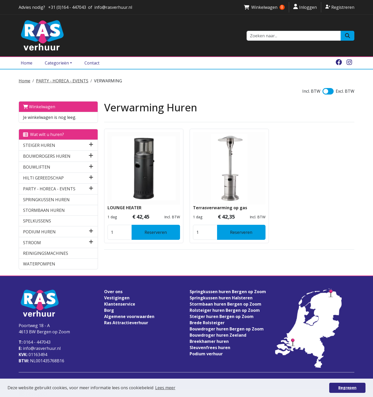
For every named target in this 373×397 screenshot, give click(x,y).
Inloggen (305, 7)
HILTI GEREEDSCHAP (43, 178)
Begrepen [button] (347, 387)
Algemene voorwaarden (129, 316)
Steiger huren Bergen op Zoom (222, 316)
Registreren (339, 7)
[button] (91, 145)
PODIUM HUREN (39, 232)
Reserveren (156, 232)
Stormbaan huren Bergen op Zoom (225, 304)
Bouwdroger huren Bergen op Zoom (227, 329)
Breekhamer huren (209, 341)
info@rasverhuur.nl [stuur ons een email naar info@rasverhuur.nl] (113, 7)
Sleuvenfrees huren (210, 347)
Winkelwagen (39, 107)
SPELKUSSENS (37, 221)
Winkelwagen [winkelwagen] (264, 7)
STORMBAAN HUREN (44, 210)
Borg (109, 310)
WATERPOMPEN (39, 264)
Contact (91, 63)
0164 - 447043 (35, 342)
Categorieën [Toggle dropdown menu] (57, 63)
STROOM (32, 243)
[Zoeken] (347, 36)
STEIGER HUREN (39, 145)
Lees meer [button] (165, 388)
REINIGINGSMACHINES (45, 253)
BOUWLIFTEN (36, 167)
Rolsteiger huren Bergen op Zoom (225, 310)
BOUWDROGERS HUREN (46, 156)
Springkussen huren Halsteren (221, 298)
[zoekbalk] (294, 36)
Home (26, 63)
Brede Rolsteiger (207, 323)
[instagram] (349, 63)
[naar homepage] (129, 35)
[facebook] (339, 63)
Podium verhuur (206, 354)
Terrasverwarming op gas (220, 208)
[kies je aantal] (119, 232)
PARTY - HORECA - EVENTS (62, 81)
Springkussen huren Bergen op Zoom (228, 291)
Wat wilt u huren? (43, 134)
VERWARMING (108, 81)
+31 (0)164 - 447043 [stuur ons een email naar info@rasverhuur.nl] (66, 7)
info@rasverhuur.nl (40, 348)
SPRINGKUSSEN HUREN (46, 200)
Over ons (113, 291)
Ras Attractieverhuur (126, 323)
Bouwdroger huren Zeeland (218, 335)
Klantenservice (119, 304)
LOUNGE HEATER (124, 208)
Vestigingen (117, 298)
